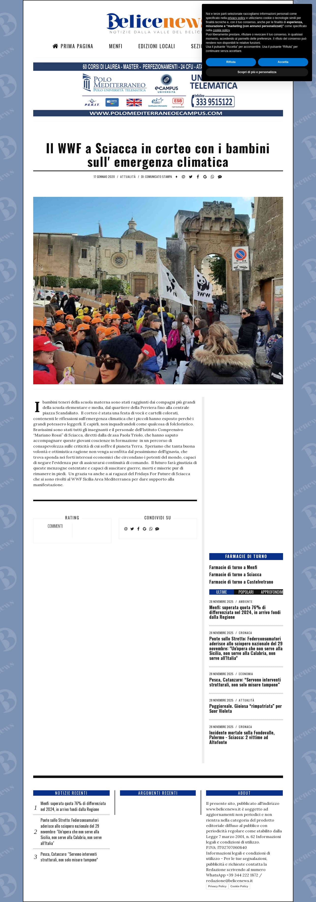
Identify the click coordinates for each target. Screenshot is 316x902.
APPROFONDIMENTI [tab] (272, 592)
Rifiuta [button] (230, 879)
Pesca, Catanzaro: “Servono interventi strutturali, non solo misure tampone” (245, 682)
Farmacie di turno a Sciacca (235, 574)
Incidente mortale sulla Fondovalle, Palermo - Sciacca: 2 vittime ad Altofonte (242, 737)
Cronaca (245, 633)
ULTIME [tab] (221, 592)
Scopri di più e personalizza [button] (257, 889)
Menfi (116, 46)
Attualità (128, 176)
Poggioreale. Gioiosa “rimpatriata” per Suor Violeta (245, 708)
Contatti (236, 46)
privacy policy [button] (236, 835)
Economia (246, 674)
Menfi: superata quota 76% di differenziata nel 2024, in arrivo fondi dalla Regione (245, 612)
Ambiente (246, 601)
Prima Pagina (72, 46)
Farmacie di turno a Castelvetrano (241, 581)
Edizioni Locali (156, 46)
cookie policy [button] (221, 847)
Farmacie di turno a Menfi (233, 567)
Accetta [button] (283, 879)
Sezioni (200, 46)
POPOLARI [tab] (246, 592)
